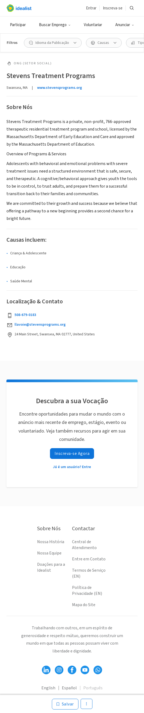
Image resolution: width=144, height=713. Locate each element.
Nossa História (50, 542)
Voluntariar (93, 25)
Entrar (91, 8)
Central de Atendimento (84, 545)
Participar (18, 25)
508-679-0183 (25, 315)
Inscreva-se (113, 8)
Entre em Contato (89, 559)
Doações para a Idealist (51, 567)
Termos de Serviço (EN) (89, 573)
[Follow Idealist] (46, 670)
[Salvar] (65, 704)
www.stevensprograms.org (59, 88)
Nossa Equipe (49, 553)
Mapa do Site (83, 605)
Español (69, 688)
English (48, 688)
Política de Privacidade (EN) (87, 590)
